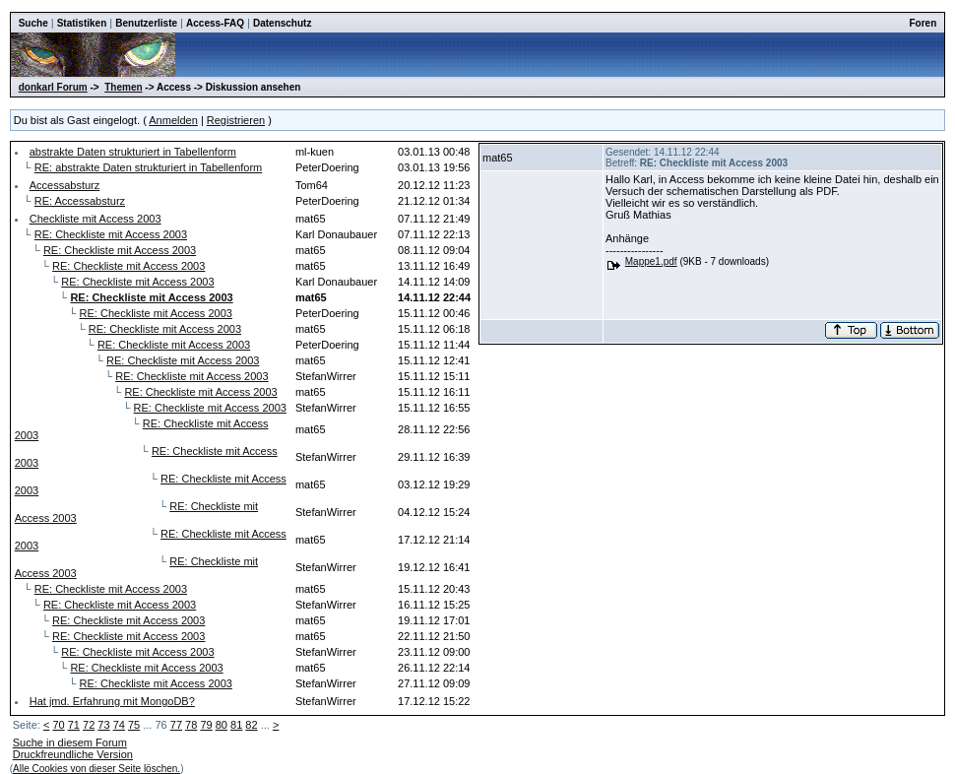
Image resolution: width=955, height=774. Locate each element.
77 (176, 725)
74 (119, 725)
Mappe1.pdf (651, 261)
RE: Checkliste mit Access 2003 (110, 234)
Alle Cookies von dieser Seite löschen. (96, 768)
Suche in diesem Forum (70, 742)
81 (236, 725)
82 (251, 725)
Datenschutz (282, 23)
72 (89, 725)
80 (221, 725)
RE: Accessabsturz (79, 201)
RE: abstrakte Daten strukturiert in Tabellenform (148, 167)
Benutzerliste (146, 23)
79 (206, 725)
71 (74, 725)
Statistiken (82, 23)
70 (58, 725)
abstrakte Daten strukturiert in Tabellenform (133, 152)
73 (103, 725)
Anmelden (173, 120)
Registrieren (236, 120)
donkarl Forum (53, 87)
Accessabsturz (65, 185)
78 (191, 725)
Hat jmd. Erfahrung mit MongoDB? (112, 701)
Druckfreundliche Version (73, 754)
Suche (33, 23)
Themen (123, 87)
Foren (923, 23)
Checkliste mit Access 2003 (95, 219)
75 (134, 725)
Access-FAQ (215, 23)
